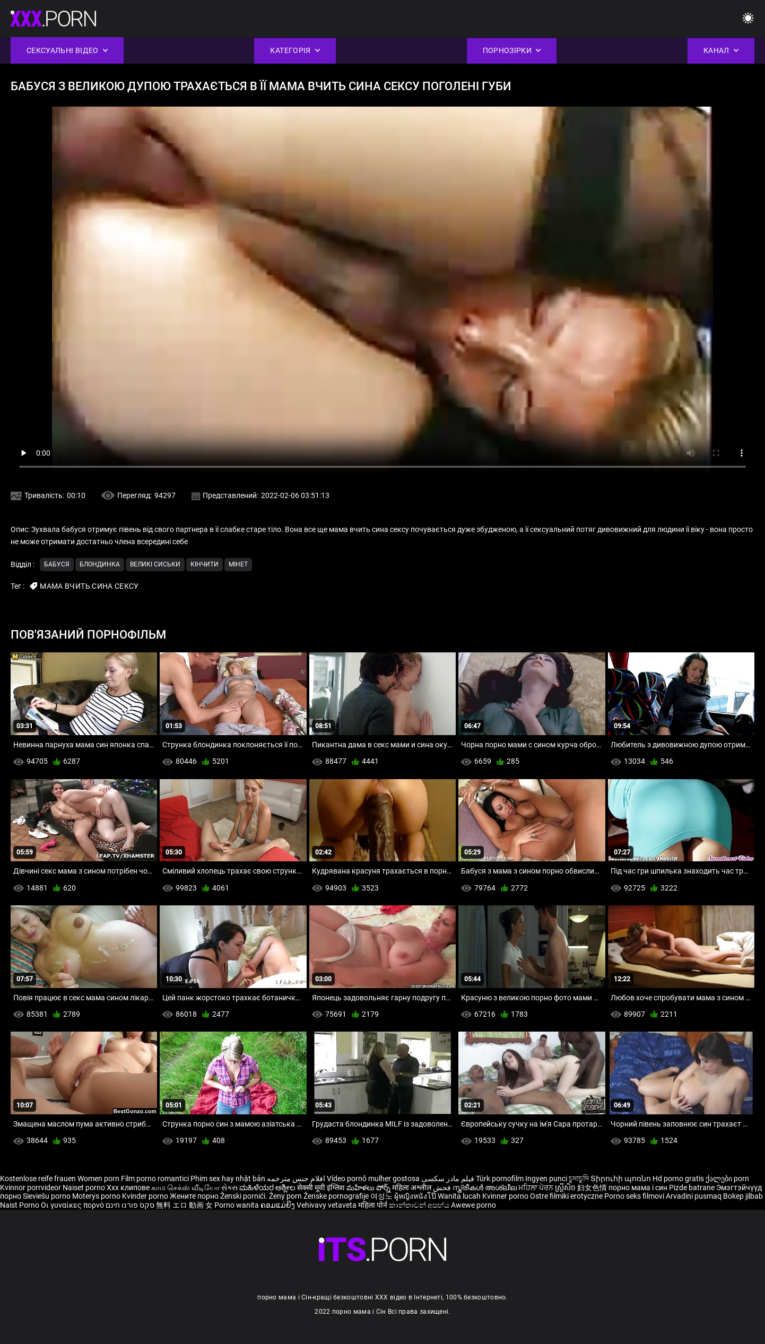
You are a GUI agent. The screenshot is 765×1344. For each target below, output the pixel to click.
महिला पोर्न (373, 1205)
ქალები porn (727, 1178)
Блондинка (100, 564)
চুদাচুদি (579, 1178)
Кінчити (204, 564)
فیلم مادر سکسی (447, 1178)
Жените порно (195, 1196)
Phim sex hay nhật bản (227, 1178)
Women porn (99, 1178)
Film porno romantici (155, 1178)
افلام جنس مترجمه (296, 1178)
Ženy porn (286, 1196)
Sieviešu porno (47, 1196)
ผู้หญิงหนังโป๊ (416, 1196)
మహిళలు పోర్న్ (369, 1187)
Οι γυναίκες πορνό (73, 1205)
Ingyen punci (546, 1178)
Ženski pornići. (244, 1196)
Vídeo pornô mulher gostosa (373, 1178)
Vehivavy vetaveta (327, 1205)
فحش (443, 1187)
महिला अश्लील (412, 1187)
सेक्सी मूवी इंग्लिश (321, 1187)
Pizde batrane (692, 1187)
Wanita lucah (460, 1196)
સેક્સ (229, 1187)
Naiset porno (85, 1187)
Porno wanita (237, 1205)
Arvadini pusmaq (694, 1196)
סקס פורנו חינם (130, 1205)
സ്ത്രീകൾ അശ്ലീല (485, 1187)
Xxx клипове (128, 1187)
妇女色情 (592, 1187)
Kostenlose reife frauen (38, 1178)
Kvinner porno (506, 1196)
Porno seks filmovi (634, 1196)
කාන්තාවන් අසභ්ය (420, 1205)
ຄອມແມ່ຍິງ (278, 1205)
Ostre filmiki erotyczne (566, 1196)
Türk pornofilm (500, 1178)
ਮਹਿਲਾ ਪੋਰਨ (536, 1187)
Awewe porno (473, 1205)
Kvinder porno (146, 1196)
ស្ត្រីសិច (566, 1187)
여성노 (382, 1196)
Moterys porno (97, 1196)
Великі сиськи (155, 564)
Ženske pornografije (336, 1196)
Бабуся (56, 564)
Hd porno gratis (678, 1178)
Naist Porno (20, 1205)
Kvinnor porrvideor (31, 1187)
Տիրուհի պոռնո (621, 1178)
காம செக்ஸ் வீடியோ (185, 1187)
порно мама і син (637, 1187)
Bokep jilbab (743, 1196)
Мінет (238, 564)
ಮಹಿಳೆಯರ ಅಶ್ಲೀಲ (268, 1187)
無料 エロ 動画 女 (184, 1205)
